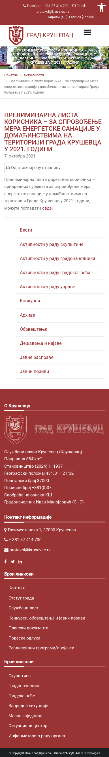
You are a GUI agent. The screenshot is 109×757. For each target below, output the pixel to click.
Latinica (75, 17)
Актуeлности (33, 75)
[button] (101, 7)
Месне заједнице (25, 715)
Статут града (21, 598)
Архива (27, 315)
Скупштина (19, 675)
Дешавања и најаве (41, 343)
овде (47, 208)
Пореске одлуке (24, 638)
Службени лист (23, 608)
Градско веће (21, 695)
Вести (26, 230)
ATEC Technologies (88, 753)
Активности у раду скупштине (52, 244)
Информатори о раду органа (36, 735)
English (88, 17)
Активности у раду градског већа (55, 272)
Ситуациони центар (27, 725)
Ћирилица (55, 17)
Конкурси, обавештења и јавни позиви (46, 618)
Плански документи (28, 628)
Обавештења (33, 329)
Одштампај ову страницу (33, 167)
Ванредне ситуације (28, 705)
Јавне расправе (37, 357)
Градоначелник (23, 685)
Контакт (16, 587)
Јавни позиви (34, 371)
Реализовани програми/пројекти (41, 648)
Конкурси (30, 300)
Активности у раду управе (47, 286)
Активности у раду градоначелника (57, 258)
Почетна (11, 75)
